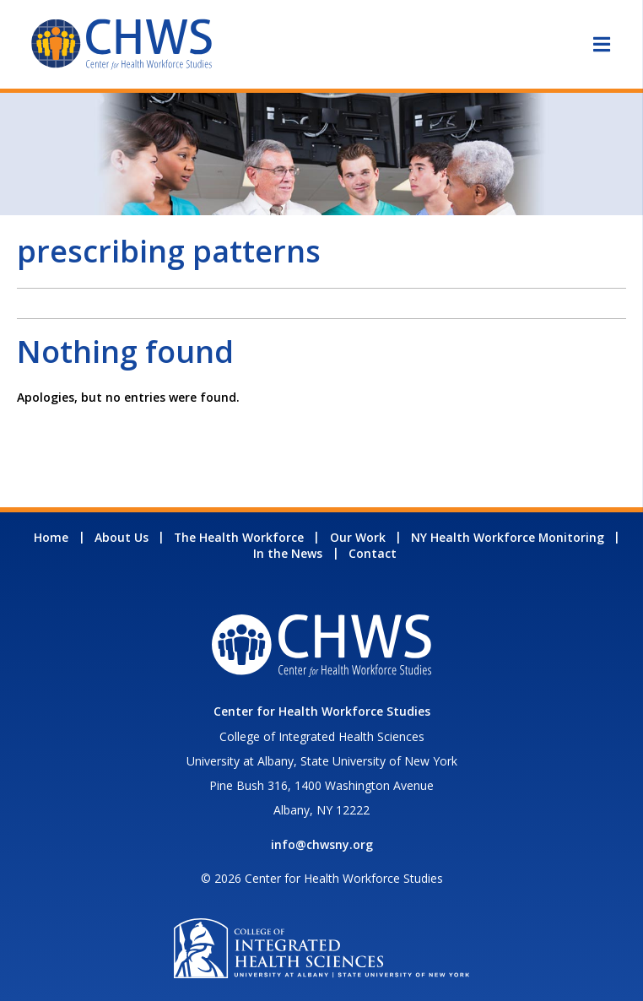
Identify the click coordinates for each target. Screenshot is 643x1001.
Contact (373, 553)
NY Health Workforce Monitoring (507, 537)
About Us (122, 537)
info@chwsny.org (322, 844)
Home (51, 537)
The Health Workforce (239, 537)
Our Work (358, 537)
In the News (287, 553)
